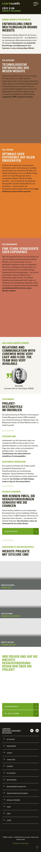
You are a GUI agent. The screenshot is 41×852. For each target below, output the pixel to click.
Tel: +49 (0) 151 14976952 (11, 713)
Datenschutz (24, 843)
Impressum (16, 843)
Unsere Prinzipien (10, 531)
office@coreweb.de (11, 706)
